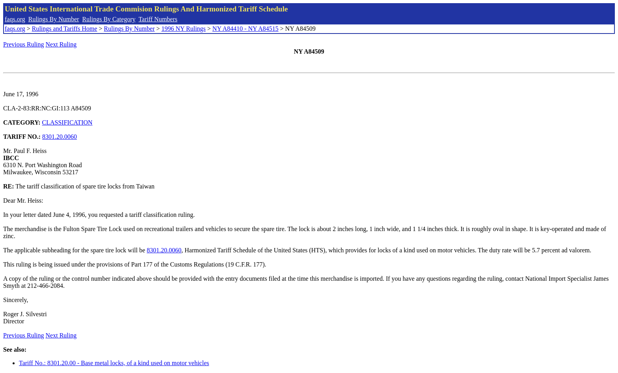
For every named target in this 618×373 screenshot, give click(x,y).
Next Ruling (61, 44)
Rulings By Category (109, 19)
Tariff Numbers (157, 19)
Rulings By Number (53, 19)
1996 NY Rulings (184, 28)
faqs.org (15, 19)
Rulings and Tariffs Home (64, 28)
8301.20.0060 (59, 136)
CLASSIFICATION (67, 122)
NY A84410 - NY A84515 (245, 28)
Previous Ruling (23, 44)
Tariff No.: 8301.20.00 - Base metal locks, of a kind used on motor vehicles (114, 363)
